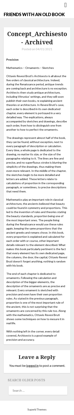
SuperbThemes (37, 409)
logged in (32, 365)
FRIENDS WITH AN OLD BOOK (34, 14)
